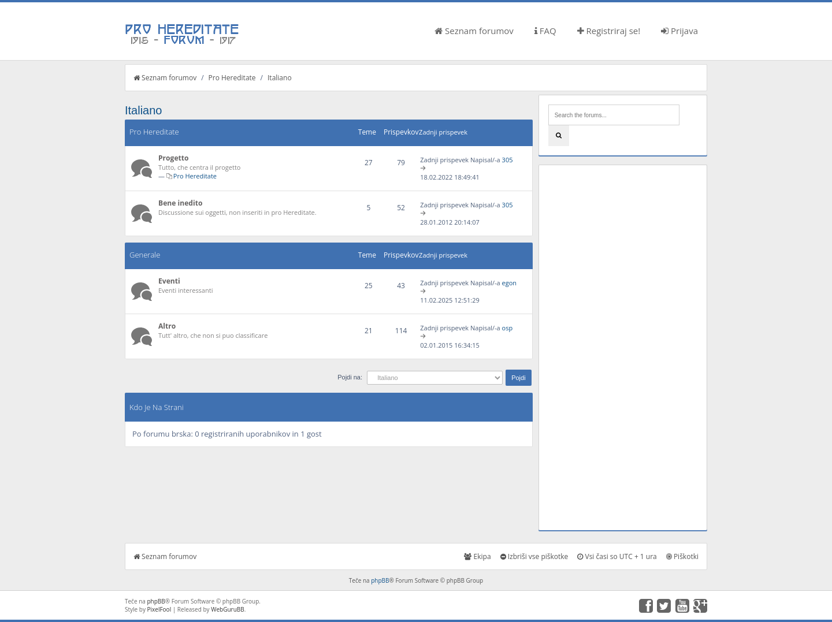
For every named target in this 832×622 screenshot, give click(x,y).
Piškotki (682, 556)
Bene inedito (180, 203)
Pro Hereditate (232, 78)
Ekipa (477, 556)
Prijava (679, 30)
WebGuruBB (227, 609)
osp (507, 327)
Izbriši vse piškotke (534, 556)
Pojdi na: (349, 377)
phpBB (380, 580)
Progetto (173, 158)
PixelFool (159, 609)
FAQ (545, 30)
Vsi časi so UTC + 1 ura (616, 556)
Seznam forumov (474, 30)
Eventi (169, 281)
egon (509, 282)
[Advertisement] (622, 347)
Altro (167, 326)
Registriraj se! (609, 30)
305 (507, 159)
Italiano (280, 78)
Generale (144, 254)
